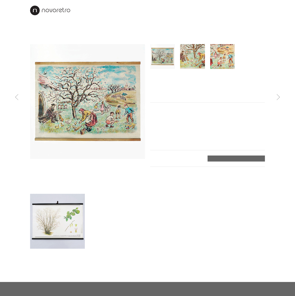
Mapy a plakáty (152, 38)
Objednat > (255, 158)
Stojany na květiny (104, 38)
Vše (34, 28)
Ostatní (175, 38)
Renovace (178, 10)
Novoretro (50, 10)
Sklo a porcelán (72, 38)
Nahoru (259, 272)
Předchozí (18, 97)
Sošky (51, 38)
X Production (254, 289)
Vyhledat (260, 29)
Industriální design (108, 28)
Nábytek (53, 28)
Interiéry (156, 10)
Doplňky (142, 28)
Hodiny (35, 38)
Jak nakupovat (205, 10)
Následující (277, 97)
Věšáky (130, 38)
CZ (253, 10)
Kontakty (232, 10)
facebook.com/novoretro (96, 289)
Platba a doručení (164, 158)
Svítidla (75, 28)
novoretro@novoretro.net (50, 289)
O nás (139, 10)
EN (262, 10)
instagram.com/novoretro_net (146, 289)
